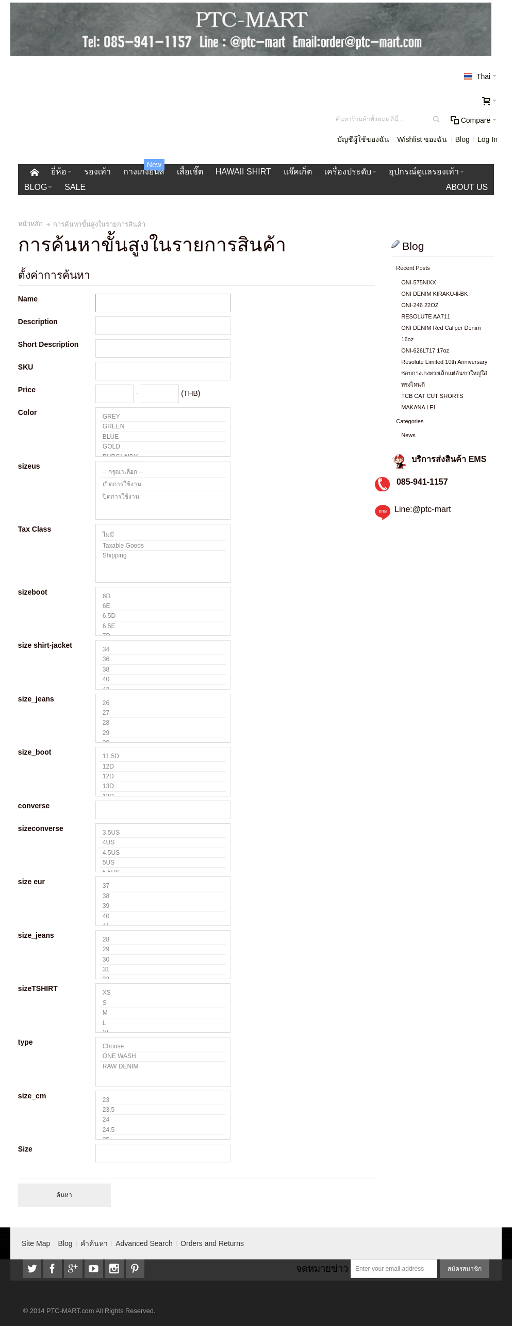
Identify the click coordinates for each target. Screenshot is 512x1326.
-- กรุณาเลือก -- (163, 472)
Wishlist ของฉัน (422, 139)
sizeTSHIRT (38, 988)
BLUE (163, 437)
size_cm (32, 1096)
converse (33, 806)
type (25, 1042)
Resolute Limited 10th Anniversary (444, 362)
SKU (26, 367)
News (408, 435)
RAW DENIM (163, 1066)
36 (163, 659)
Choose (163, 1046)
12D (163, 767)
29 (163, 733)
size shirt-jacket (45, 645)
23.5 (163, 1110)
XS (163, 993)
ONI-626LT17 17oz (425, 350)
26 (163, 703)
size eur (31, 881)
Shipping (163, 555)
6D (163, 596)
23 (163, 1100)
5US (163, 863)
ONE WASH (163, 1056)
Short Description (48, 344)
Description (38, 321)
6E (163, 606)
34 (163, 649)
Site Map (36, 1243)
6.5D (163, 616)
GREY (163, 417)
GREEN (163, 427)
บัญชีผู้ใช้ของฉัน (363, 139)
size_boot (35, 752)
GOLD (163, 447)
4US (163, 843)
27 (163, 713)
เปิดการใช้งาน (163, 484)
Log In (487, 139)
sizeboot (32, 592)
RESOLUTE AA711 (425, 316)
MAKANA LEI (418, 407)
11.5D (163, 756)
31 (163, 969)
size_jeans (36, 699)
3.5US (163, 833)
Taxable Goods (163, 546)
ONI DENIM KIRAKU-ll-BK (434, 294)
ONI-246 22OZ (419, 305)
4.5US (163, 853)
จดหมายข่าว (322, 1268)
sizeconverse (40, 828)
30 (163, 960)
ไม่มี (163, 535)
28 (163, 723)
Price (27, 390)
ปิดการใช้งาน (163, 496)
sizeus (29, 466)
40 (163, 679)
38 (163, 670)
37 (163, 886)
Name (28, 299)
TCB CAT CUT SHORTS (432, 396)
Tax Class (34, 529)
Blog (462, 139)
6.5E (163, 626)
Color (27, 412)
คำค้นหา (94, 1243)
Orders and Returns (212, 1243)
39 (163, 906)
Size (25, 1149)
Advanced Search (144, 1243)
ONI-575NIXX (418, 282)
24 (163, 1120)
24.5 (163, 1130)
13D (163, 786)
